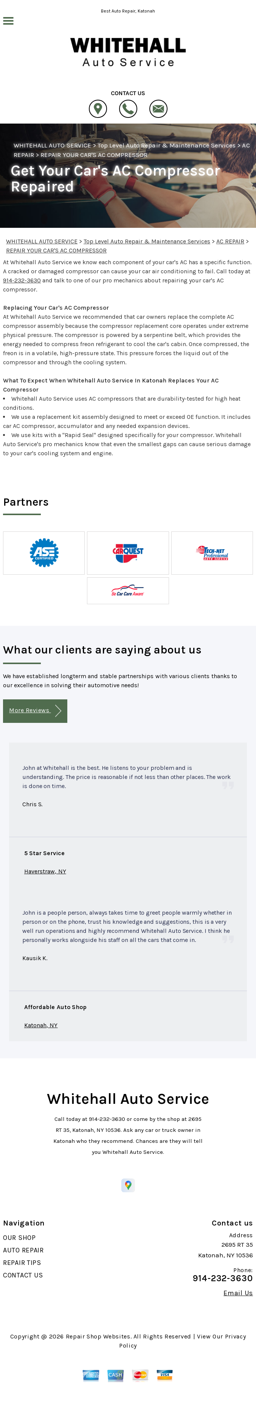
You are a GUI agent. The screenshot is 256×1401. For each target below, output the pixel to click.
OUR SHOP (19, 1237)
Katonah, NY (41, 1025)
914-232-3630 (22, 280)
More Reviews (35, 711)
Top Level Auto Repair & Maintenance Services (167, 145)
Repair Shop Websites (98, 1336)
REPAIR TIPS (22, 1262)
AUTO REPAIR (23, 1250)
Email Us (238, 1293)
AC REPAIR (230, 241)
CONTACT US (23, 1275)
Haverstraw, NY (45, 871)
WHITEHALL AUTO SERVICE (52, 145)
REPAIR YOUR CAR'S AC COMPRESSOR (93, 154)
